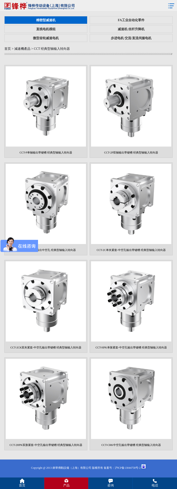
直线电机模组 (46, 29)
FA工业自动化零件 (131, 20)
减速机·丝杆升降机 (131, 29)
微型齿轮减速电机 (46, 38)
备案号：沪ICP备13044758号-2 (122, 467)
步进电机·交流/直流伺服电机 (131, 38)
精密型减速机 (46, 20)
